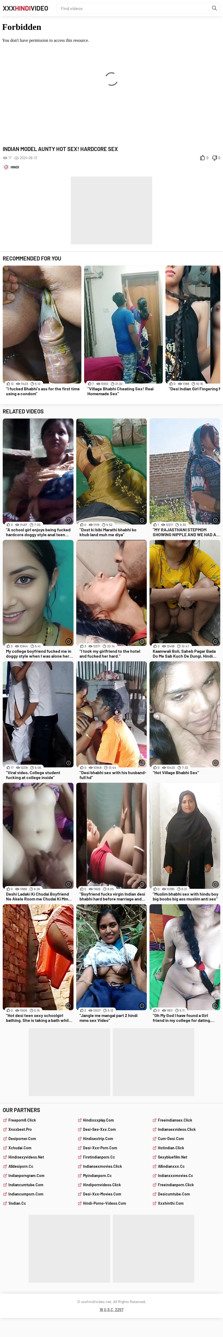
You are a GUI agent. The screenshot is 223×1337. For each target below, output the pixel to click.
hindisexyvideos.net (26, 1157)
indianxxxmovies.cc (175, 1175)
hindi (15, 167)
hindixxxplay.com (98, 1120)
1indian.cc (17, 1203)
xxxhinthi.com (171, 1203)
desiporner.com (22, 1138)
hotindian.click (171, 1147)
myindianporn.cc (97, 1175)
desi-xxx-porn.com (100, 1147)
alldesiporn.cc (20, 1166)
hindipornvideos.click (102, 1184)
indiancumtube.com (25, 1184)
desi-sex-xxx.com (99, 1129)
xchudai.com (19, 1147)
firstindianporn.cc (99, 1157)
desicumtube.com (174, 1194)
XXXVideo (25, 8)
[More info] (68, 520)
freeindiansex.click (175, 1120)
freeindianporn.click (176, 1184)
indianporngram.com (26, 1175)
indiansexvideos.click (177, 1129)
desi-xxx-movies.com (102, 1194)
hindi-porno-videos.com (104, 1203)
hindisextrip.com (98, 1138)
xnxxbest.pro (20, 1129)
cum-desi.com (171, 1138)
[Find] (215, 8)
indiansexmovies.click (102, 1166)
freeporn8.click (22, 1120)
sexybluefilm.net (172, 1157)
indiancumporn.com (25, 1194)
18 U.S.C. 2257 (111, 1309)
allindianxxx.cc (171, 1166)
